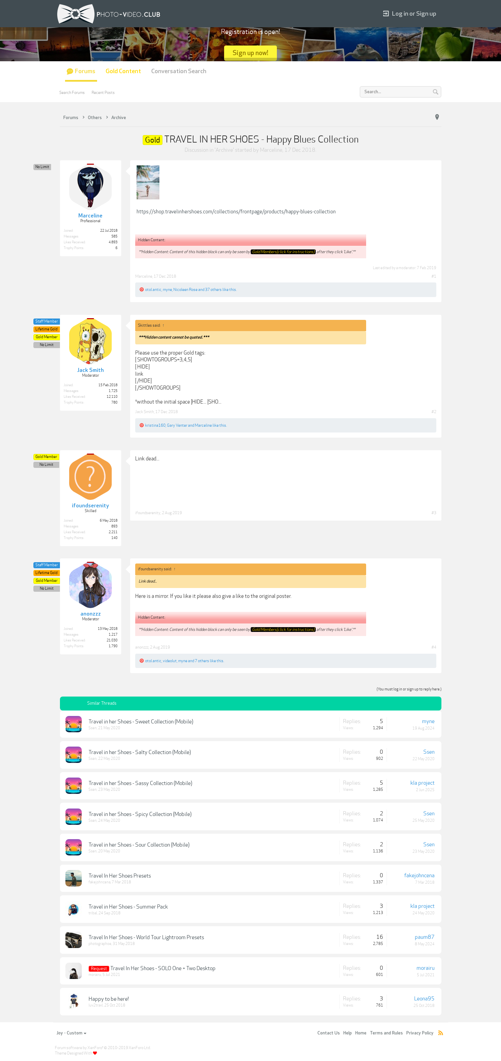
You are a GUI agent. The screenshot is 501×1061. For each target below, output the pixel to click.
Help (347, 1033)
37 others (213, 289)
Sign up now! (250, 53)
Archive (224, 150)
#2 (434, 411)
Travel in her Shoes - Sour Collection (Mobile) (139, 845)
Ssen (93, 728)
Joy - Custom (71, 1033)
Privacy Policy (420, 1033)
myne (167, 289)
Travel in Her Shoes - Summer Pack (128, 906)
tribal (93, 913)
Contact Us (328, 1033)
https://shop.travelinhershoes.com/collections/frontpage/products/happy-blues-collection (236, 212)
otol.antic (153, 289)
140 (114, 538)
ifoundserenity (147, 512)
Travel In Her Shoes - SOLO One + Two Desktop (163, 968)
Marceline (271, 150)
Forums (85, 71)
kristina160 (155, 425)
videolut (170, 660)
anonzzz (141, 647)
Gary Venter (177, 425)
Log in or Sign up (409, 13)
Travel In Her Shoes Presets (120, 875)
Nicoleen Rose (185, 289)
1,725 (113, 391)
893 (114, 526)
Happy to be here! (109, 999)
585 (114, 236)
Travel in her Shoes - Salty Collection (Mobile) (140, 752)
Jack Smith (144, 411)
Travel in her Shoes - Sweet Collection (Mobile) (141, 721)
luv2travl (96, 1005)
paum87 (425, 937)
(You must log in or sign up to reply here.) (409, 689)
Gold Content (123, 71)
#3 (434, 512)
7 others (202, 660)
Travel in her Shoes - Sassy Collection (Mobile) (140, 783)
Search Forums (72, 92)
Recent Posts (103, 92)
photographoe (100, 944)
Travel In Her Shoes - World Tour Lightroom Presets (146, 937)
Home (360, 1033)
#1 (434, 276)
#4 (434, 647)
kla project (422, 783)
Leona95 (424, 998)
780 (114, 403)
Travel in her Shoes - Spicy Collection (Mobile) (140, 814)
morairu (95, 975)
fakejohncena (99, 882)
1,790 (113, 646)
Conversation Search (178, 71)
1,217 (113, 635)
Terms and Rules (386, 1033)
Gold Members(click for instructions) (283, 251)
